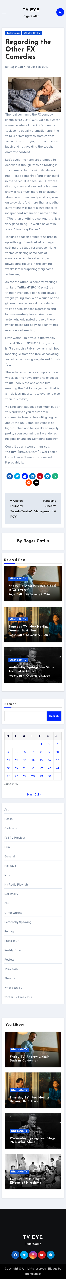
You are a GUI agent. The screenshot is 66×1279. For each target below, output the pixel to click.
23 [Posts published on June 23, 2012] (49, 768)
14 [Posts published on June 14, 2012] (33, 760)
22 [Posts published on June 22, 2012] (41, 768)
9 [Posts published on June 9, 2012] (49, 752)
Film (7, 847)
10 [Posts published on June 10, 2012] (57, 752)
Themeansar (32, 1273)
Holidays (10, 866)
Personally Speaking (18, 922)
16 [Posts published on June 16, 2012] (49, 760)
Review (9, 959)
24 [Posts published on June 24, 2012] (57, 768)
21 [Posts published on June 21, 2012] (33, 768)
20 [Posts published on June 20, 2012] (25, 768)
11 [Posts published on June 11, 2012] (8, 760)
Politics (9, 931)
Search (10, 704)
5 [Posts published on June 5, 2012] (16, 752)
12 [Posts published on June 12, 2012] (16, 760)
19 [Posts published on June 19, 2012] (16, 768)
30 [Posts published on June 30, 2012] (49, 776)
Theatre (9, 978)
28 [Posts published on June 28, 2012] (33, 776)
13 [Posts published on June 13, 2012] (24, 760)
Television (13, 33)
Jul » (38, 794)
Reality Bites (13, 950)
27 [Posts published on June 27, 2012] (24, 776)
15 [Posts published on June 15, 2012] (41, 760)
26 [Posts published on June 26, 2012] (16, 776)
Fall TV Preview (14, 837)
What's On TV (32, 33)
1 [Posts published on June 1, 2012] (41, 744)
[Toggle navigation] (4, 12)
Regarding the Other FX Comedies (28, 50)
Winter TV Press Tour (18, 997)
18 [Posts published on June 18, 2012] (8, 768)
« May (29, 794)
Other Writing (13, 912)
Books (8, 819)
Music (8, 875)
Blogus (52, 1268)
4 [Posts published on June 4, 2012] (8, 752)
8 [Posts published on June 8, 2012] (41, 752)
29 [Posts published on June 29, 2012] (41, 776)
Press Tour (11, 941)
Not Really (11, 894)
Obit (7, 903)
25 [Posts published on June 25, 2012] (8, 776)
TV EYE (31, 10)
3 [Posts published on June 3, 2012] (57, 744)
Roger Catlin (17, 66)
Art (6, 809)
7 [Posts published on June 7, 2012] (33, 752)
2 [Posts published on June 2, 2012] (49, 744)
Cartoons (10, 828)
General (9, 856)
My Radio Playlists (16, 884)
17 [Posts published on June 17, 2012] (57, 760)
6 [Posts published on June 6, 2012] (25, 752)
